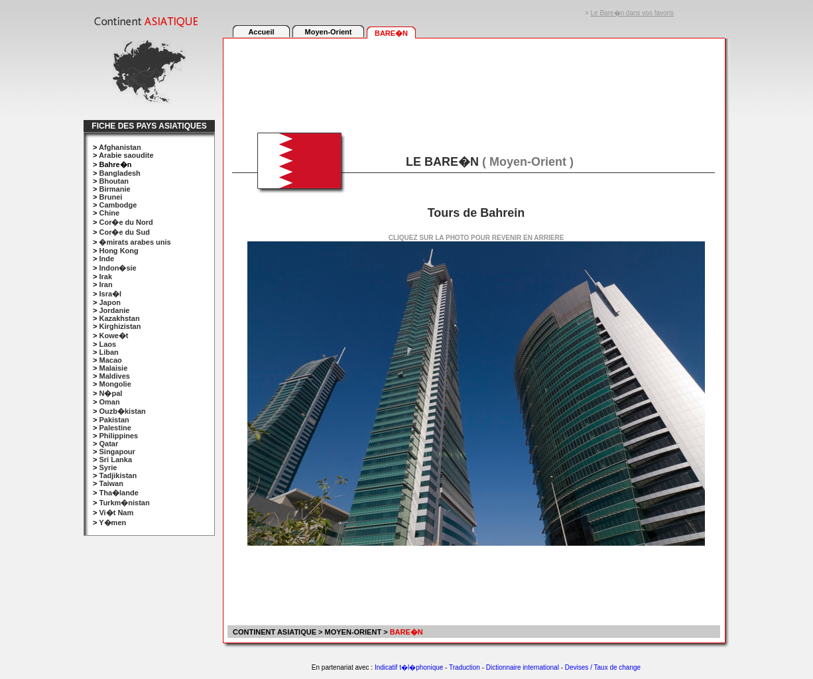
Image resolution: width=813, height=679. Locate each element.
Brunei (110, 197)
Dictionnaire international (522, 667)
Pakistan (114, 420)
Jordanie (114, 310)
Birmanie (114, 189)
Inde (106, 259)
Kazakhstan (119, 318)
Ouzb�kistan (122, 411)
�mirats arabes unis (134, 242)
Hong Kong (118, 251)
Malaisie (113, 368)
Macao (110, 360)
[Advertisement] (473, 77)
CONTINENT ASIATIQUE (273, 632)
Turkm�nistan (124, 503)
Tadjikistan (118, 475)
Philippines (118, 436)
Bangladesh (119, 173)
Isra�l (110, 294)
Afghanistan (120, 147)
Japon (109, 302)
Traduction (464, 667)
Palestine (115, 428)
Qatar (108, 444)
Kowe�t (113, 336)
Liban (108, 352)
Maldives (114, 376)
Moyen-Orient (328, 32)
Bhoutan (114, 181)
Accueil (261, 32)
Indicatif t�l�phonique (409, 667)
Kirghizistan (120, 326)
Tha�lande (118, 493)
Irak (105, 276)
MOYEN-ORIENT (353, 632)
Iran (105, 284)
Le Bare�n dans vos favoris (632, 13)
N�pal (110, 393)
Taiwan (111, 483)
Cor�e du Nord (126, 222)
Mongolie (115, 384)
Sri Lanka (115, 459)
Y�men (112, 522)
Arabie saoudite (126, 155)
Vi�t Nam (116, 513)
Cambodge (118, 205)
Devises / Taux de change (603, 667)
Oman (109, 402)
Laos (107, 344)
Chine (109, 213)
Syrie (108, 467)
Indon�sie (117, 268)
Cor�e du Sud (124, 232)
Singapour (117, 452)
